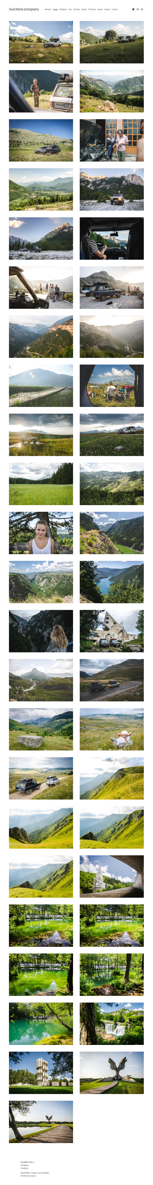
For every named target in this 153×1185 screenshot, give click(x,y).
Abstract (48, 9)
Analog (107, 9)
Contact (115, 9)
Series (55, 9)
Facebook (24, 1168)
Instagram (25, 1165)
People (84, 9)
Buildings (63, 9)
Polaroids (92, 9)
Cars (70, 9)
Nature (100, 9)
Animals (77, 9)
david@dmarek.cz (27, 1162)
